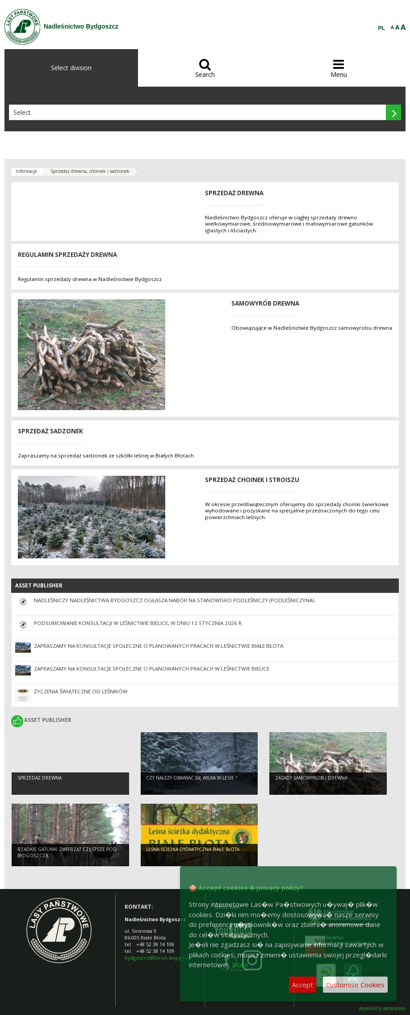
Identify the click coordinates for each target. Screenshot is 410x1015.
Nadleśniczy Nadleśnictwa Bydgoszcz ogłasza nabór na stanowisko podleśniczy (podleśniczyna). (175, 600)
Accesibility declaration (382, 1008)
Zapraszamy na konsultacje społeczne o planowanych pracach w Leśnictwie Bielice (151, 668)
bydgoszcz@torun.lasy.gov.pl (158, 957)
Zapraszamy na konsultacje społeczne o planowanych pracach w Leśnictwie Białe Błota (158, 645)
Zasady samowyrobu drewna (311, 778)
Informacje (26, 171)
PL (381, 28)
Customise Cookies (355, 984)
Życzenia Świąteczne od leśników (81, 691)
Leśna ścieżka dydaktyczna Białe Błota (192, 849)
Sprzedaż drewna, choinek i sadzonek (90, 171)
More (240, 964)
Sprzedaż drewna (39, 778)
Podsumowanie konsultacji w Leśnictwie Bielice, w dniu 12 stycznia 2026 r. (138, 623)
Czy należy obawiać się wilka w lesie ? (191, 778)
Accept (302, 984)
